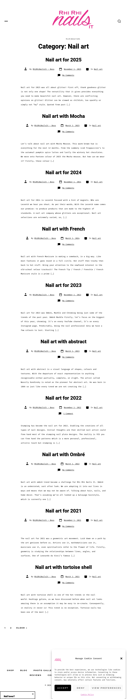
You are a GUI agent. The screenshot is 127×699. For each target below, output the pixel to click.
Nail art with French (63, 229)
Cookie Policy (87, 694)
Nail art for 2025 (64, 60)
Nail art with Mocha (63, 116)
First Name (12, 630)
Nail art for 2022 (64, 398)
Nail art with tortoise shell (63, 567)
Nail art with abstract (63, 341)
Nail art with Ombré (63, 454)
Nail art (98, 69)
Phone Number (14, 648)
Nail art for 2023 (64, 285)
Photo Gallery (44, 670)
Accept (62, 688)
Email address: (17, 669)
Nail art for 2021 (64, 511)
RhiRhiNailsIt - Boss (43, 69)
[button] (121, 658)
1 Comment (68, 413)
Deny (81, 688)
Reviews (36, 675)
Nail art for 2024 (64, 172)
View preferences (106, 688)
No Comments (68, 75)
